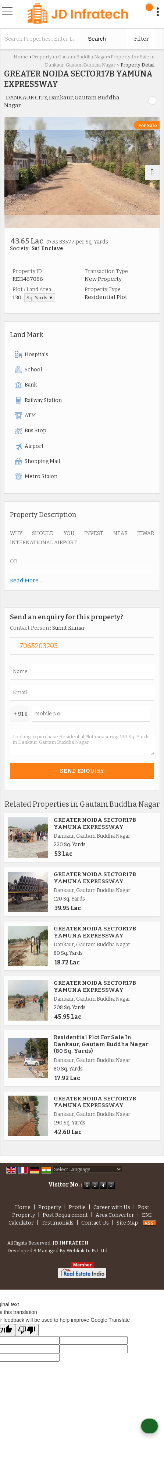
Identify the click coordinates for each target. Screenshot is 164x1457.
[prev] (11, 172)
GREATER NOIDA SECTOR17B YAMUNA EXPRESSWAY (95, 823)
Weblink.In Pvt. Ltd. (87, 1250)
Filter (141, 38)
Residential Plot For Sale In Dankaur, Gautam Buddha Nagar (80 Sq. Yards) (101, 1044)
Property (49, 1207)
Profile (77, 1207)
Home (21, 56)
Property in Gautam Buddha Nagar (70, 56)
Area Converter (115, 1215)
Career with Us (111, 1207)
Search (97, 38)
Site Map (127, 1223)
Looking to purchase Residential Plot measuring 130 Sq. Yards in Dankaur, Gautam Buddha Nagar (82, 742)
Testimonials (58, 1223)
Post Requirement (65, 1215)
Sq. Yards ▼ (39, 297)
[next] (152, 172)
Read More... (26, 580)
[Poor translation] (27, 1330)
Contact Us (95, 1223)
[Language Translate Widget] (87, 1169)
